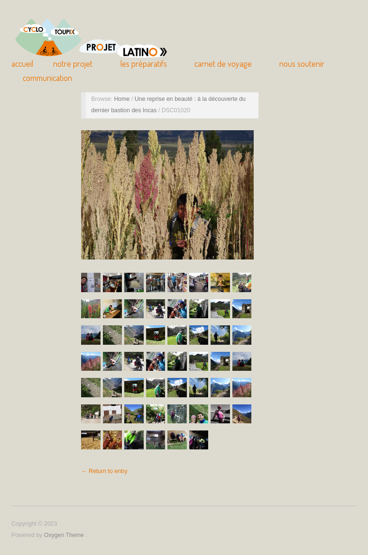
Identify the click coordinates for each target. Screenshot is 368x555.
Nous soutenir (301, 63)
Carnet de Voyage (223, 63)
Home (122, 99)
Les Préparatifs (143, 63)
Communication (47, 77)
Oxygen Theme (65, 535)
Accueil (22, 63)
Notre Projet (72, 63)
